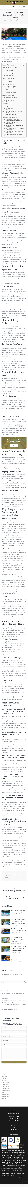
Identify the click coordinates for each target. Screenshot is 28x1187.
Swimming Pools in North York (15, 1168)
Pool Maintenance (5, 1090)
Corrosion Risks (9, 81)
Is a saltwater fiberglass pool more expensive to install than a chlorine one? (14, 120)
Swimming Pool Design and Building (14, 1157)
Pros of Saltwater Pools (8, 72)
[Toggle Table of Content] (23, 65)
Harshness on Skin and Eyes (11, 97)
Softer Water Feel (9, 75)
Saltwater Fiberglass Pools (11, 69)
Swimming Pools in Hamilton (17, 1165)
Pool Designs (4, 1084)
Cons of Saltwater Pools (9, 78)
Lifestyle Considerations (11, 113)
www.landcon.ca (14, 1134)
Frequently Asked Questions (10, 117)
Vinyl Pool (3, 1098)
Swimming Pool (5, 1094)
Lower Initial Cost (9, 89)
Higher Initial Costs (10, 80)
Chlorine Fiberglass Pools (9, 84)
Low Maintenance (9, 108)
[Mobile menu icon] (24, 7)
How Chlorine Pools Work (11, 86)
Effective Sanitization (10, 91)
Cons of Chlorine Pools (8, 95)
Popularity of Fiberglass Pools (10, 67)
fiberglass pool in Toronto (13, 177)
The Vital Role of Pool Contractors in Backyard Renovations (17, 939)
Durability (8, 106)
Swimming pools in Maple (13, 1172)
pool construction (5, 1080)
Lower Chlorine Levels (10, 73)
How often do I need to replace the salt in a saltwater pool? (15, 126)
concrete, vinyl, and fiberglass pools (10, 831)
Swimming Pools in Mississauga (8, 1158)
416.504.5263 (19, 1)
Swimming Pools (5, 1096)
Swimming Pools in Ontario (7, 1175)
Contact (14, 445)
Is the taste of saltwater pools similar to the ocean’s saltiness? (15, 123)
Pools (2, 1092)
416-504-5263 (8, 847)
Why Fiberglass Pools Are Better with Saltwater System (12, 102)
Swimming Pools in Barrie (13, 1163)
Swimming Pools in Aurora (7, 1170)
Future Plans (8, 116)
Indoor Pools (4, 1076)
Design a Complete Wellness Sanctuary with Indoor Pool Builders (13, 997)
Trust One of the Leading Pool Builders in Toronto (13, 135)
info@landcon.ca (10, 1)
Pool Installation (5, 1086)
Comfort (7, 109)
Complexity (8, 83)
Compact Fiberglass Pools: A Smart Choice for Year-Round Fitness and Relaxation (18, 948)
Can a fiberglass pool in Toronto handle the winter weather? (15, 129)
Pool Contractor (5, 1082)
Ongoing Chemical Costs (11, 98)
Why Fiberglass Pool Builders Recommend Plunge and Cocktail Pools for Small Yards (13, 1008)
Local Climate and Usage (11, 114)
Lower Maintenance (10, 76)
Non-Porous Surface (10, 105)
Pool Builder (4, 1078)
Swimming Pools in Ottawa (7, 1167)
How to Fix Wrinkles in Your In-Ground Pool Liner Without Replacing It (18, 957)
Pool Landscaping (5, 1088)
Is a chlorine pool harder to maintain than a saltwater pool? (15, 132)
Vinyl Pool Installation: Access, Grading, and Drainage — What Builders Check (18, 912)
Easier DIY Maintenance (11, 92)
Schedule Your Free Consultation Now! (15, 94)
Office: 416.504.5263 (14, 1120)
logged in (10, 974)
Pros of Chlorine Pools (8, 88)
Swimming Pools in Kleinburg (17, 1173)
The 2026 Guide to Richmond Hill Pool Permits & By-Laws (18, 929)
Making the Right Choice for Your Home (12, 111)
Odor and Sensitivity (10, 100)
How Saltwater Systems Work (12, 70)
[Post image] (5, 913)
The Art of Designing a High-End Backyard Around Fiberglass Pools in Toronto (18, 921)
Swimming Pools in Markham (13, 1160)
